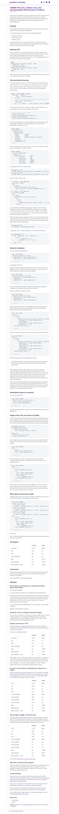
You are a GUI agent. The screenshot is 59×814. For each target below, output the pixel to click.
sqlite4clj (15, 419)
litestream (42, 789)
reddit (13, 802)
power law (29, 207)
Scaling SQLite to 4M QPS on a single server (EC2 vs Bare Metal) (25, 785)
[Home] (25, 2)
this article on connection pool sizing (26, 759)
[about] (41, 2)
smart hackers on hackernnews (20, 626)
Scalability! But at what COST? (21, 794)
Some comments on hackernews (18, 672)
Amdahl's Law (29, 358)
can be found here (27, 578)
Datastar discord (28, 804)
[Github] (44, 2)
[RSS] (46, 2)
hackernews (15, 800)
